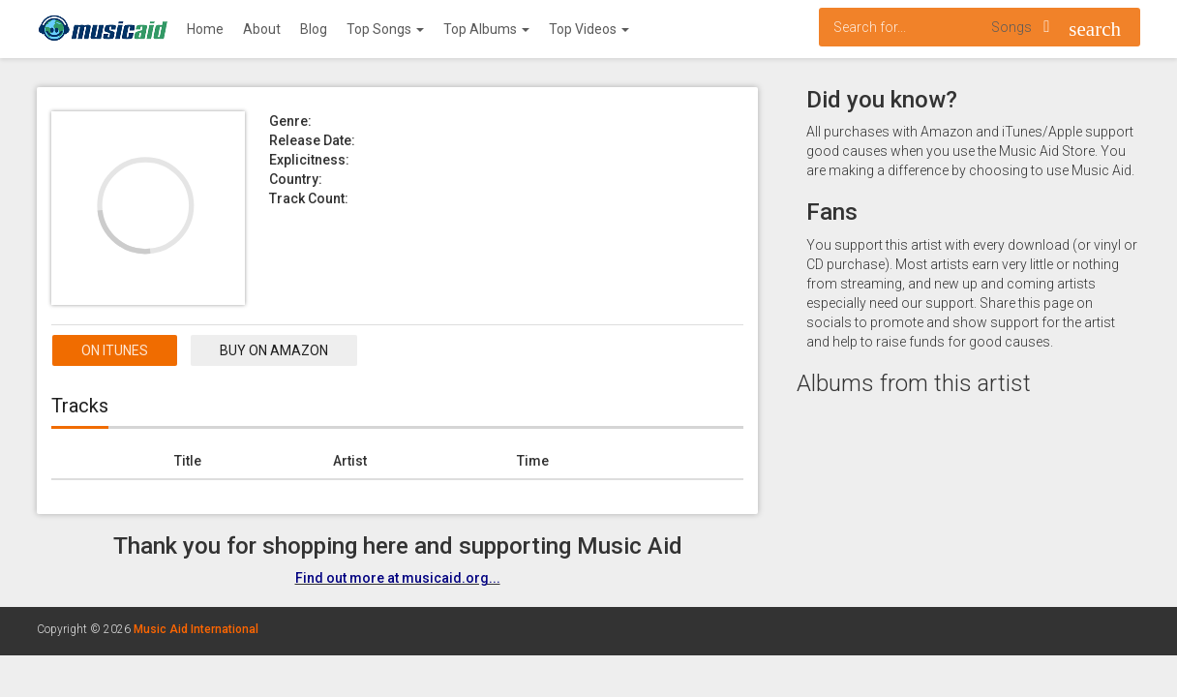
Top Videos (589, 29)
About (262, 29)
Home (205, 29)
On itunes (114, 350)
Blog (313, 29)
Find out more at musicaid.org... (397, 578)
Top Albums (486, 29)
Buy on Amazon (274, 350)
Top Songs (385, 29)
